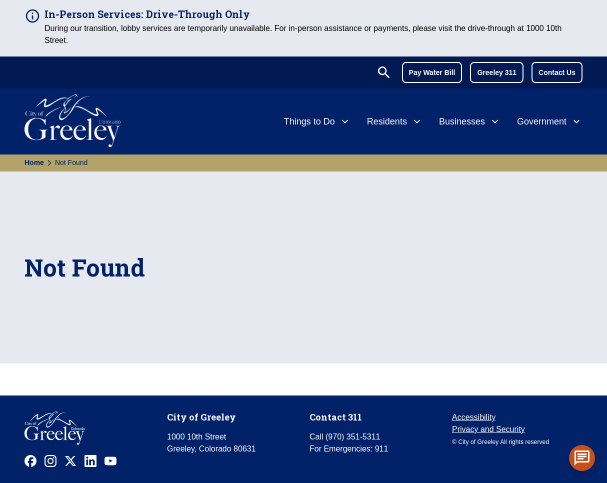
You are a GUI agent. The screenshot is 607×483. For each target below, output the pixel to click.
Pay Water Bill (432, 72)
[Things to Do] (317, 122)
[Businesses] (470, 122)
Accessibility (474, 417)
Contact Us (557, 72)
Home (34, 162)
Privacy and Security (488, 429)
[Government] (549, 122)
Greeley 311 (496, 72)
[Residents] (395, 122)
